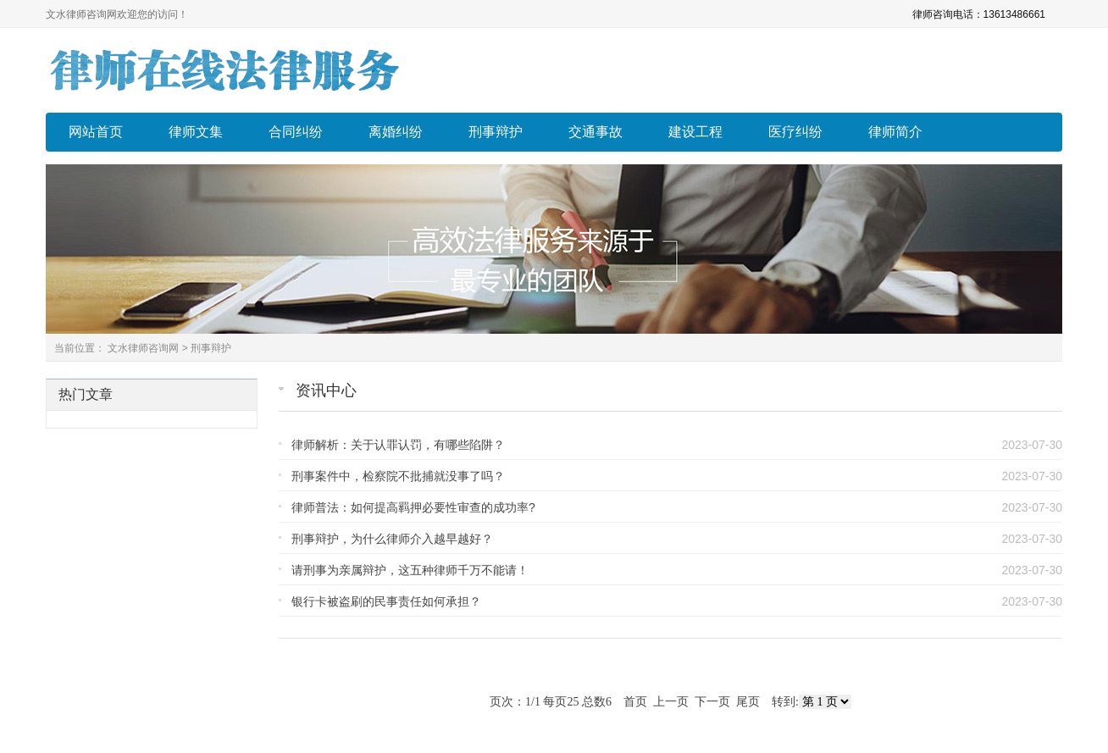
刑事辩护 (495, 132)
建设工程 (695, 132)
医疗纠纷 (795, 132)
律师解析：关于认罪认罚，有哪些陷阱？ (398, 444)
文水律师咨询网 (143, 348)
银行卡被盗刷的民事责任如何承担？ (386, 601)
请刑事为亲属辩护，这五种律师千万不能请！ (410, 570)
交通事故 (595, 132)
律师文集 (196, 132)
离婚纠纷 (395, 132)
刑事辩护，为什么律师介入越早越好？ (392, 538)
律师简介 (895, 132)
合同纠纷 (296, 132)
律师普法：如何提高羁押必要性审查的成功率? (413, 507)
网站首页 (96, 132)
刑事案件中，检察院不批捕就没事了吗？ (398, 476)
